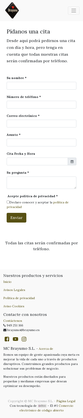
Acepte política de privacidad (31, 196)
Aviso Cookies (13, 306)
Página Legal (65, 401)
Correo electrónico (22, 116)
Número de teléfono (22, 97)
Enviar (16, 217)
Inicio (7, 282)
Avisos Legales (14, 290)
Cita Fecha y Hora (21, 154)
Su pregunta (16, 173)
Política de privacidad (19, 298)
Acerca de (46, 349)
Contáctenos (12, 321)
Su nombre (15, 78)
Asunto (12, 135)
